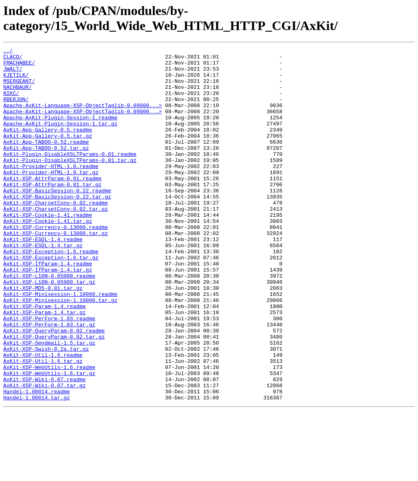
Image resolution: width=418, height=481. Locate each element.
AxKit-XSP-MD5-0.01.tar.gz (43, 336)
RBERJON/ (15, 110)
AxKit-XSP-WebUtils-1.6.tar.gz (49, 438)
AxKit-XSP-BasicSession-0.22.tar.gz (57, 227)
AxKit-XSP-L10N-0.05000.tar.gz (49, 329)
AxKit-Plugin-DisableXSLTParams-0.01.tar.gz (70, 183)
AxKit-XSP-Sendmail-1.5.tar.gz (49, 402)
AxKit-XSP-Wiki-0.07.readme (44, 446)
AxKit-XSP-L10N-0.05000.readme (49, 322)
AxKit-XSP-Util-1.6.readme (43, 417)
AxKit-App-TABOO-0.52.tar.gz (46, 168)
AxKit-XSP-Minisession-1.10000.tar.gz (60, 351)
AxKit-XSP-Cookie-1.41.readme (47, 248)
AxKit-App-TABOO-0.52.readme (46, 161)
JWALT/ (12, 73)
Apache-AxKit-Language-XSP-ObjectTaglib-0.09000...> (82, 117)
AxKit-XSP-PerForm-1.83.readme (49, 373)
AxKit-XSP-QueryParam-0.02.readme (54, 387)
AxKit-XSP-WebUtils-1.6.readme (49, 431)
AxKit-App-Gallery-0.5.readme (47, 146)
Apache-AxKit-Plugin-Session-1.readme (60, 132)
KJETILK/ (15, 80)
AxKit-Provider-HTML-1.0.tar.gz (50, 197)
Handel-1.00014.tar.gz (36, 468)
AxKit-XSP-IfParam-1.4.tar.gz (47, 314)
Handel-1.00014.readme (36, 460)
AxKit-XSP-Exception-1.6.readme (50, 292)
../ (8, 51)
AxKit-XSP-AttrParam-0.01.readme (52, 205)
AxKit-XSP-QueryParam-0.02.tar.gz (54, 395)
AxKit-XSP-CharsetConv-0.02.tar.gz (55, 241)
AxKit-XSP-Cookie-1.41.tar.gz (47, 256)
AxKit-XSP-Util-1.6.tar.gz (43, 424)
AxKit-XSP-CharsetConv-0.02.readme (55, 234)
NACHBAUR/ (17, 95)
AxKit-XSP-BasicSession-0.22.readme (57, 219)
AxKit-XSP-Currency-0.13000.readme (55, 263)
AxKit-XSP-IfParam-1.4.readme (47, 307)
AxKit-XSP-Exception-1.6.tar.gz (50, 300)
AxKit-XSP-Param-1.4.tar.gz (44, 365)
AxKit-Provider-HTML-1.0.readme (50, 190)
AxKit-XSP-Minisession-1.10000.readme (60, 343)
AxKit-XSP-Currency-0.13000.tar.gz (55, 270)
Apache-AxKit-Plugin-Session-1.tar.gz (60, 139)
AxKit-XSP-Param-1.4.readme (44, 358)
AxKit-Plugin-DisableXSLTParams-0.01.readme (70, 175)
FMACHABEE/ (19, 66)
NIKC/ (11, 102)
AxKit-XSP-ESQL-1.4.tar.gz (43, 285)
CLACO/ (12, 59)
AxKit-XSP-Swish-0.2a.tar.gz (46, 409)
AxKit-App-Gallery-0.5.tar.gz (47, 153)
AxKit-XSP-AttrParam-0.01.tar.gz (52, 212)
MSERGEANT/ (19, 88)
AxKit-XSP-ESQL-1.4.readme (43, 278)
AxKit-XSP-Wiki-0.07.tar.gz (44, 453)
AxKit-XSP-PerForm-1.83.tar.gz (49, 380)
